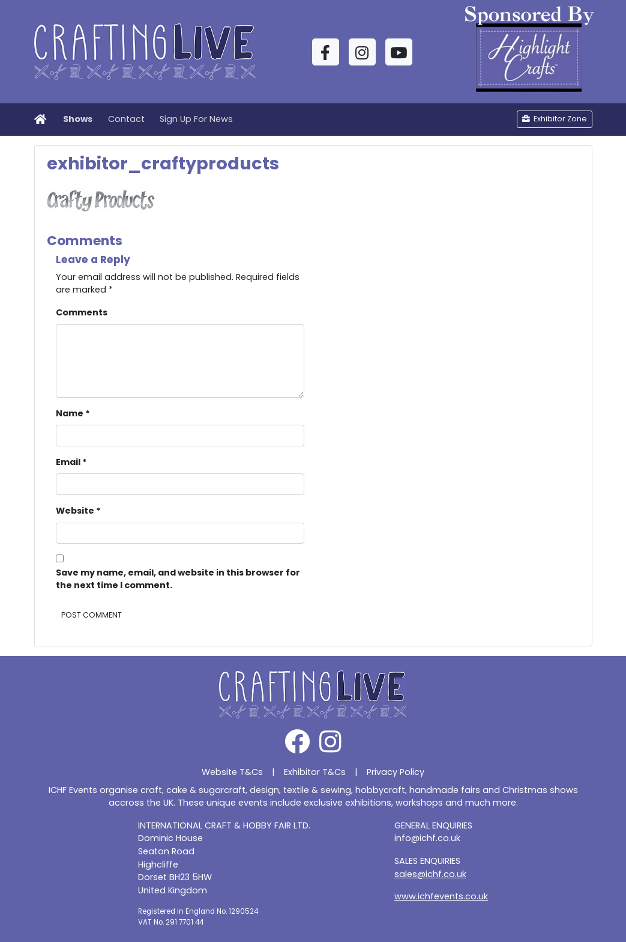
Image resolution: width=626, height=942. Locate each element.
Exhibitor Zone (554, 119)
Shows (77, 119)
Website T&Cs (232, 772)
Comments (81, 312)
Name (73, 413)
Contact (126, 119)
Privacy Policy (395, 772)
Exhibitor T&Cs (315, 772)
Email (71, 462)
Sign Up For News (196, 119)
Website (78, 511)
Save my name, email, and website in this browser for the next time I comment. (178, 579)
